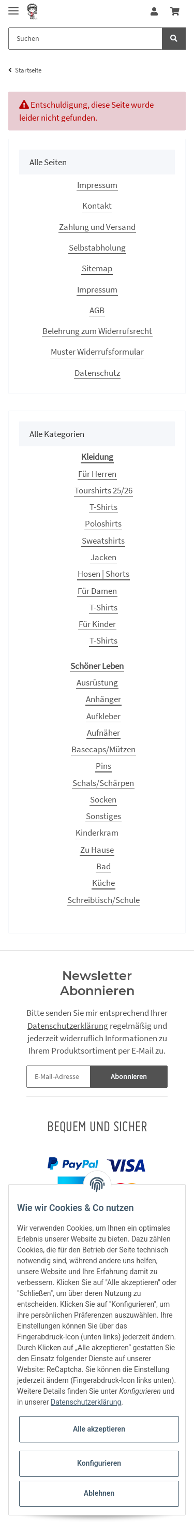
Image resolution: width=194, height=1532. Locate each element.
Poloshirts (103, 523)
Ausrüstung (97, 682)
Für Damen (97, 590)
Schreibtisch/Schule (103, 900)
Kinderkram (97, 832)
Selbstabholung (97, 247)
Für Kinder (97, 624)
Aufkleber (103, 716)
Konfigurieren (99, 1463)
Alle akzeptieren (99, 1429)
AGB (97, 310)
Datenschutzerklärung (67, 1025)
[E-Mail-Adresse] (58, 1077)
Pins (103, 765)
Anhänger (103, 699)
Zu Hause (97, 849)
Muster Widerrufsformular (97, 351)
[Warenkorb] (175, 12)
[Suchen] (85, 38)
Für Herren (97, 473)
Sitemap (97, 268)
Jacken (103, 557)
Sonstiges (103, 816)
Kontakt (97, 205)
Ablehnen (99, 1493)
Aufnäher (103, 732)
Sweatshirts (103, 540)
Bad (103, 866)
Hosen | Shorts (103, 573)
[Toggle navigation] (13, 6)
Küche (103, 882)
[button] (154, 12)
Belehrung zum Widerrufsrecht (97, 331)
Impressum (97, 185)
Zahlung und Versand (97, 226)
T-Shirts (103, 507)
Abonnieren (129, 1076)
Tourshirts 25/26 (103, 490)
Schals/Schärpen (103, 783)
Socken (103, 799)
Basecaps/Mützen (103, 749)
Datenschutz (97, 372)
